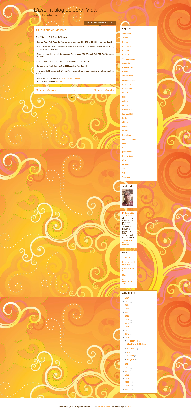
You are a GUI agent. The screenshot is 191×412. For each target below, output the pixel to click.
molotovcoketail (104, 407)
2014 (127, 364)
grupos (125, 105)
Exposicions (127, 88)
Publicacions (127, 156)
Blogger (130, 407)
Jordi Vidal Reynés (129, 214)
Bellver (125, 42)
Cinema (125, 50)
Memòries (126, 126)
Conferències (127, 67)
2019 (127, 323)
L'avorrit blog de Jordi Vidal (66, 10)
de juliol (130, 356)
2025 (127, 301)
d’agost (130, 352)
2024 (127, 305)
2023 (127, 309)
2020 (127, 319)
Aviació (125, 38)
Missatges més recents (46, 90)
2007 (127, 389)
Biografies (126, 46)
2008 (127, 386)
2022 (127, 312)
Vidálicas (126, 177)
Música (125, 131)
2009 (127, 382)
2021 (127, 316)
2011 (127, 375)
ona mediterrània (129, 139)
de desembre (133, 341)
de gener (131, 359)
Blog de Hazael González (128, 263)
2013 (127, 367)
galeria (125, 101)
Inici (75, 90)
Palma (125, 147)
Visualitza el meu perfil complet (127, 242)
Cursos (125, 72)
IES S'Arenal (127, 114)
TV (123, 169)
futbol (124, 97)
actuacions (126, 34)
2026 (127, 298)
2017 (127, 330)
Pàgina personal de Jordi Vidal (127, 281)
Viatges (125, 173)
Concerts (126, 63)
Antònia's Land (128, 258)
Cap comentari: (74, 78)
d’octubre (131, 349)
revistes (125, 164)
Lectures (125, 118)
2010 (127, 378)
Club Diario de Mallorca (51, 30)
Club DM (59, 81)
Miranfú (125, 275)
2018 (127, 327)
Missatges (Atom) (81, 97)
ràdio (124, 160)
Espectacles (127, 84)
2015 (127, 338)
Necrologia (126, 135)
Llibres (125, 122)
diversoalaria (127, 76)
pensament (126, 152)
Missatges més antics (104, 90)
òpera (124, 143)
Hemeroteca (127, 110)
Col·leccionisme (128, 59)
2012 (127, 371)
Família (125, 93)
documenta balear (129, 80)
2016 (127, 334)
